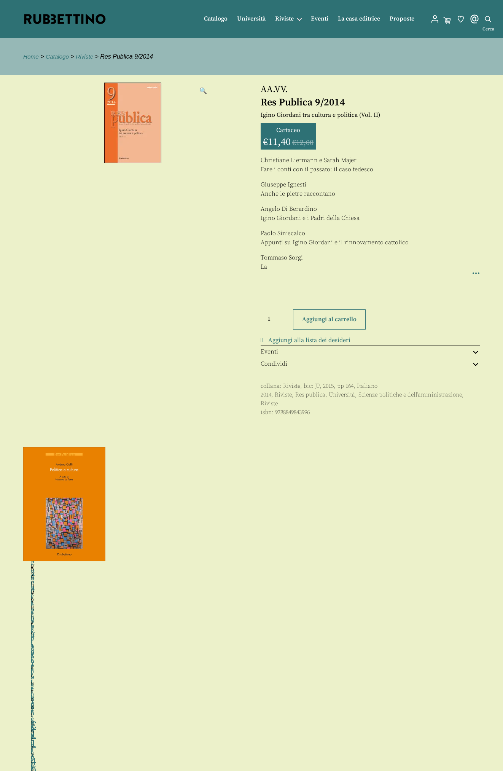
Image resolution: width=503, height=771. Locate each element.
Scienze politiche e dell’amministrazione (410, 394)
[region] (251, 541)
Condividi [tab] (370, 364)
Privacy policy (267, 751)
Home (31, 56)
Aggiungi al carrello (329, 319)
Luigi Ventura (309, 534)
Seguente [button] (487, 541)
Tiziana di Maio (84, 603)
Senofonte (423, 569)
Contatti (258, 734)
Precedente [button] (15, 541)
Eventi (319, 18)
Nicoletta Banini (95, 611)
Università (251, 18)
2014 (266, 394)
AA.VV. (274, 89)
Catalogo (216, 18)
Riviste (284, 18)
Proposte (402, 18)
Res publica (310, 394)
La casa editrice (359, 18)
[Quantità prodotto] (276, 318)
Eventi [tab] (370, 351)
